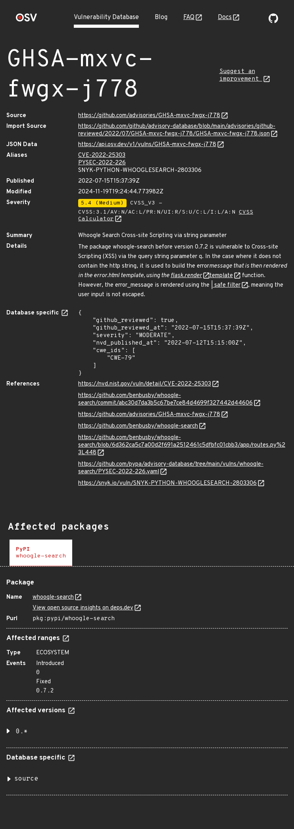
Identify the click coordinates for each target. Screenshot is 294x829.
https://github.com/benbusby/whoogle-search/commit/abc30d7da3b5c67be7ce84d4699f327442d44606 (165, 399)
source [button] (26, 779)
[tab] (41, 553)
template (221, 276)
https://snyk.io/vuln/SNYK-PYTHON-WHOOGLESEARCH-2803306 (167, 483)
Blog (161, 17)
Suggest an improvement (240, 75)
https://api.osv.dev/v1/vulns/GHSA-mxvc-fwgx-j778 (147, 144)
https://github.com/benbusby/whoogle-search (138, 426)
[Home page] (26, 20)
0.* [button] (22, 732)
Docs (225, 17)
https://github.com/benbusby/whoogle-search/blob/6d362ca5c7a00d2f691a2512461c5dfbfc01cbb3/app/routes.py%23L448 (181, 445)
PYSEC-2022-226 (102, 163)
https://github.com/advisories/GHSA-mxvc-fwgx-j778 (149, 116)
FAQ (188, 17)
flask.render (186, 276)
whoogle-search (53, 597)
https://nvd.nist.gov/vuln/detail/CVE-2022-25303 (144, 384)
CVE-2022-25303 (101, 155)
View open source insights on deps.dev (83, 608)
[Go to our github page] (273, 21)
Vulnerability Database (106, 17)
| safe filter (225, 285)
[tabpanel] (147, 684)
